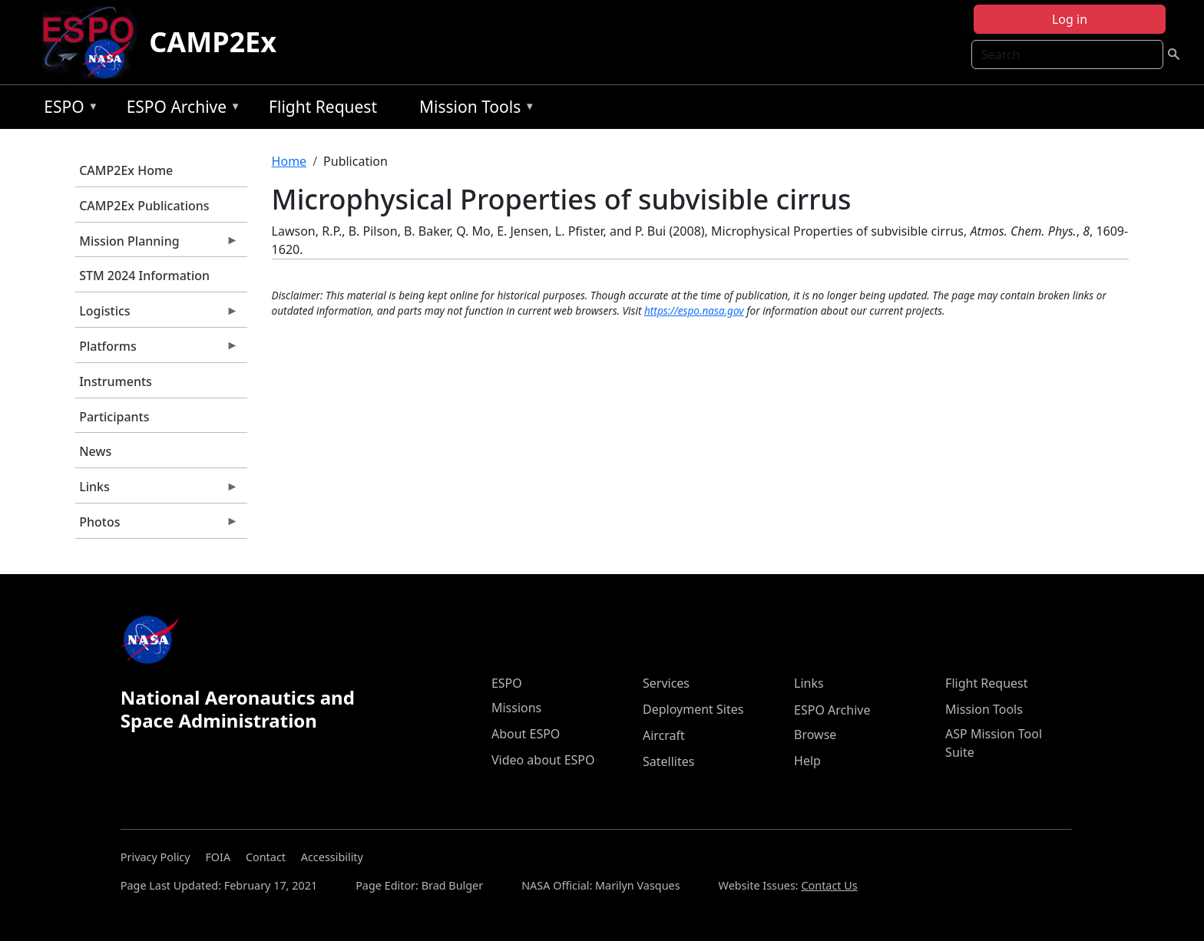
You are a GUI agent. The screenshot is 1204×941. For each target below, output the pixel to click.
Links (156, 490)
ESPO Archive (180, 109)
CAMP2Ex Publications (144, 205)
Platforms (156, 350)
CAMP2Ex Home (126, 170)
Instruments (115, 381)
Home (289, 161)
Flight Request (323, 106)
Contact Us (829, 885)
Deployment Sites (693, 709)
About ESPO (525, 733)
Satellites (668, 761)
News (95, 451)
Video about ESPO (543, 759)
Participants (114, 416)
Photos (156, 525)
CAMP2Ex (212, 42)
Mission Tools (473, 109)
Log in (1069, 19)
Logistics (156, 314)
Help (807, 760)
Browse (815, 734)
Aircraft (664, 735)
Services (666, 683)
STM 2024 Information (144, 275)
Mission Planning (156, 245)
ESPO (67, 109)
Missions (516, 707)
